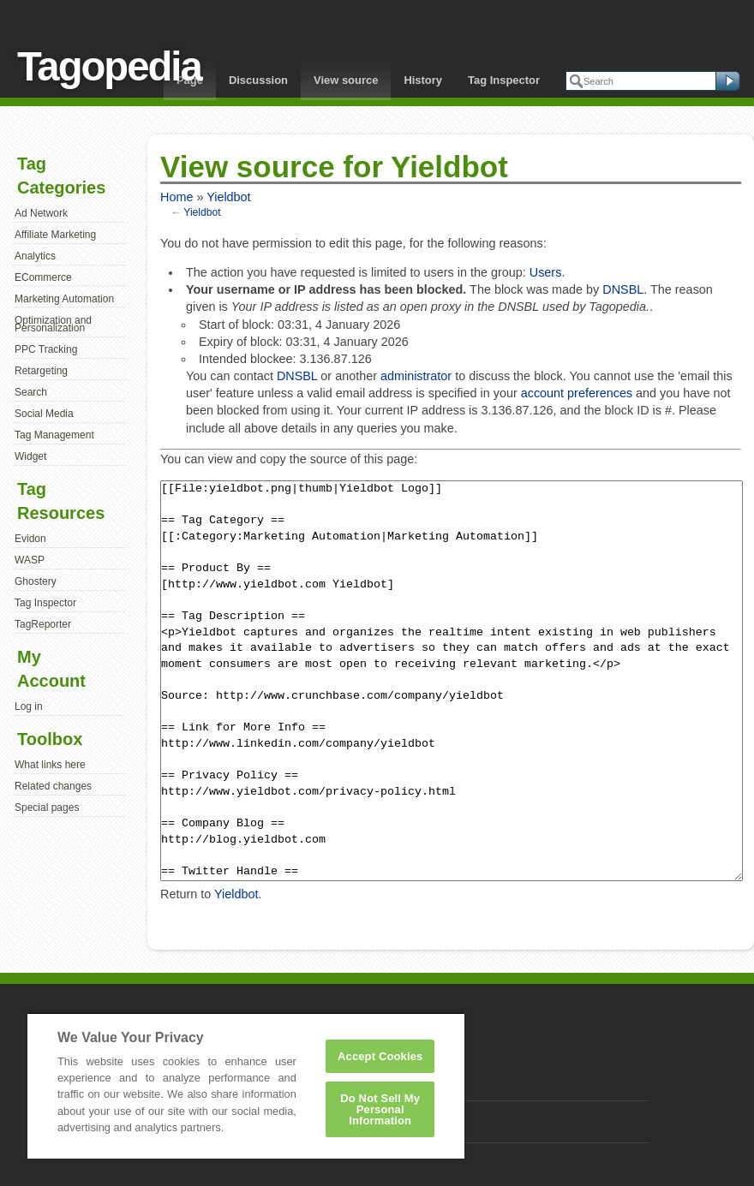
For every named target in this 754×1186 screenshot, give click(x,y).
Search (31, 392)
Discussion (258, 80)
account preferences (576, 393)
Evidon (30, 539)
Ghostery (36, 581)
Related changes (53, 786)
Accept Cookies (380, 1056)
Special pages (47, 808)
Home (176, 197)
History (423, 80)
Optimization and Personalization (53, 324)
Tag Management (54, 435)
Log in (29, 706)
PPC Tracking (46, 349)
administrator (416, 376)
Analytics (35, 256)
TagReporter (43, 624)
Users (546, 272)
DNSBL (622, 289)
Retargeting (41, 371)
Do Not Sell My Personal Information (380, 1109)
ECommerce (43, 277)
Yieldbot (228, 197)
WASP (30, 560)
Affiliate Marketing (55, 235)
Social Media (44, 414)
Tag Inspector (504, 80)
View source (346, 80)
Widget (30, 456)
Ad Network (41, 213)
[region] (245, 1085)
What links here (50, 765)
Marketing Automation (64, 299)
